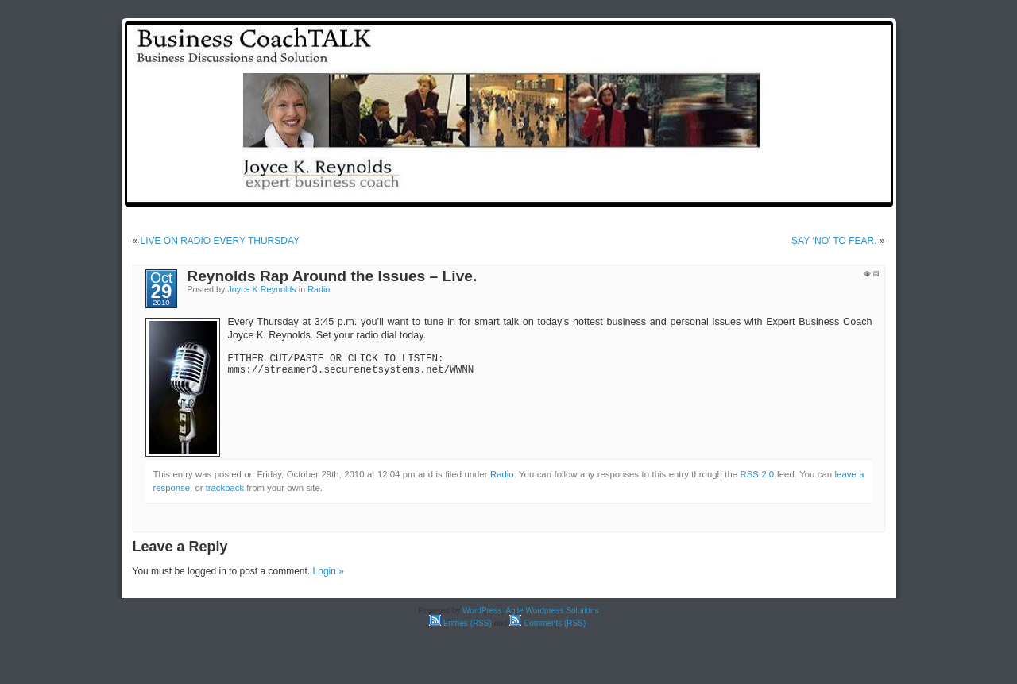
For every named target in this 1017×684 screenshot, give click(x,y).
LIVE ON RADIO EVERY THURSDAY (220, 240)
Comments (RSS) (547, 623)
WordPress (481, 610)
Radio (318, 289)
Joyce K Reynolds (261, 289)
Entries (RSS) (460, 623)
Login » (328, 571)
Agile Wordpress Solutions (551, 610)
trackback (225, 488)
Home (585, 192)
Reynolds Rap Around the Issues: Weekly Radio (767, 192)
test (627, 192)
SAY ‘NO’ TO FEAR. (833, 240)
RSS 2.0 (758, 474)
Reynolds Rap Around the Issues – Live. (332, 276)
